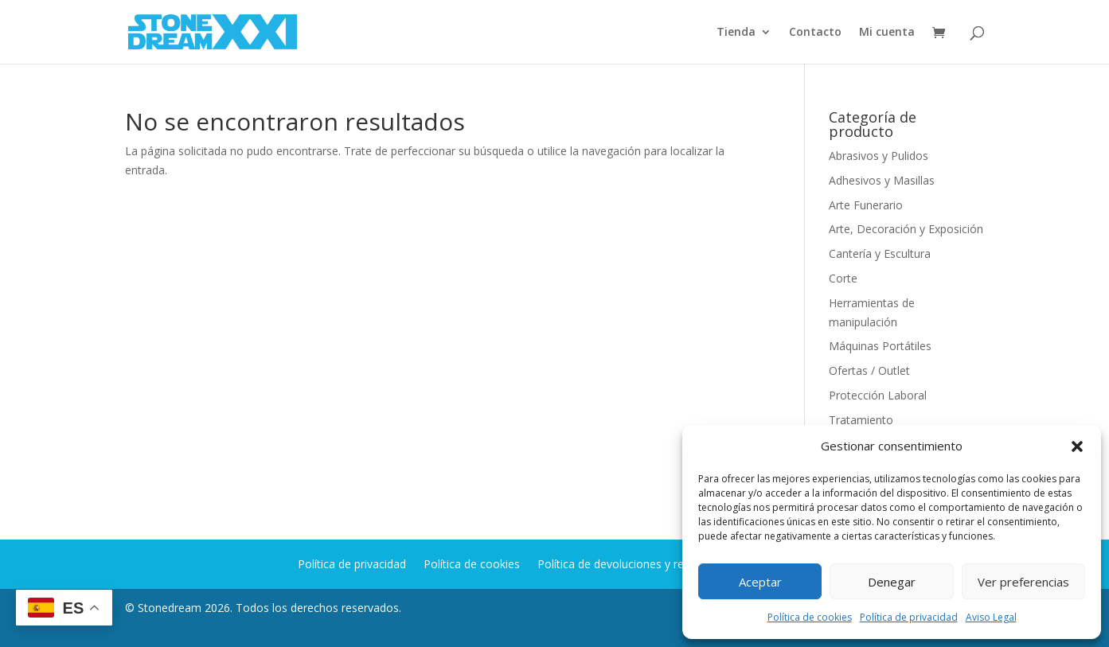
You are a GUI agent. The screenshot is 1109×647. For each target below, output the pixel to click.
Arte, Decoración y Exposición (906, 228)
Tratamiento (861, 419)
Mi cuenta (887, 32)
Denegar (892, 582)
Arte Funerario (866, 204)
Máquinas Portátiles (880, 345)
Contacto (815, 32)
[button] (1077, 446)
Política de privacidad (909, 617)
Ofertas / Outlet (869, 370)
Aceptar (760, 582)
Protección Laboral (878, 395)
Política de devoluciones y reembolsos (636, 565)
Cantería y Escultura (880, 253)
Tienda (736, 32)
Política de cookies (809, 617)
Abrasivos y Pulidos (878, 155)
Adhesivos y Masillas (882, 180)
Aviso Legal (991, 617)
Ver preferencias (1023, 582)
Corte (843, 278)
